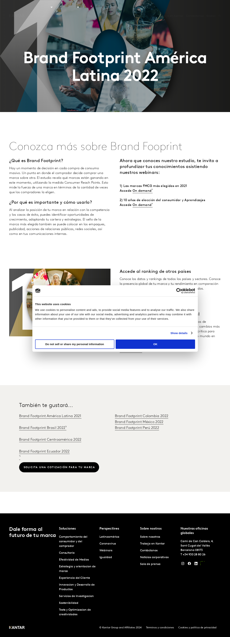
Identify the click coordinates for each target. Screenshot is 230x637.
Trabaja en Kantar (170, 7)
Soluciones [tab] (43, 7)
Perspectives (91, 7)
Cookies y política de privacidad (197, 627)
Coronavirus (107, 543)
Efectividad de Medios (74, 559)
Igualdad (105, 557)
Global (210, 7)
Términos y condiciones (160, 627)
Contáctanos (195, 7)
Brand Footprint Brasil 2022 (42, 436)
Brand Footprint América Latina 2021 (50, 424)
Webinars (105, 550)
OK (155, 344)
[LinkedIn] (196, 564)
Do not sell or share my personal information (74, 344)
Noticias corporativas (154, 557)
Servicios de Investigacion (76, 596)
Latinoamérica (109, 536)
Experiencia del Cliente (74, 578)
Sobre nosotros (145, 7)
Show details (179, 333)
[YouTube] (202, 564)
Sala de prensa (150, 564)
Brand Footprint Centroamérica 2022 (50, 448)
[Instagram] (183, 564)
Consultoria (67, 553)
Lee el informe (130, 358)
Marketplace (113, 7)
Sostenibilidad (68, 603)
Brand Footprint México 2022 (139, 430)
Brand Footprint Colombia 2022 (141, 424)
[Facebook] (189, 564)
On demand (142, 199)
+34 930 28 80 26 (194, 554)
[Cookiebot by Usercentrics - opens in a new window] (179, 291)
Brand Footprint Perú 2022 (137, 436)
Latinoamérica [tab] (67, 7)
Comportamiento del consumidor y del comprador (73, 541)
